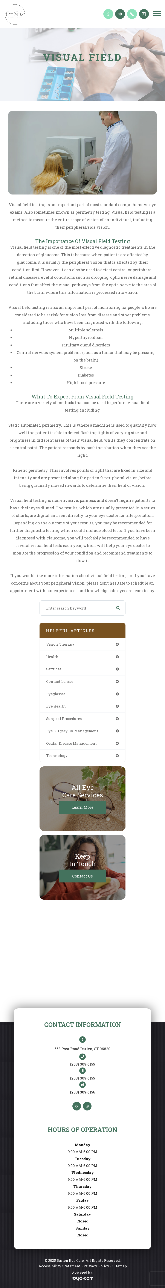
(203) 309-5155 (82, 1064)
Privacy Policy (96, 1266)
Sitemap (119, 1266)
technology (57, 755)
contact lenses (59, 681)
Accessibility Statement (59, 1266)
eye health (56, 706)
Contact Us (82, 876)
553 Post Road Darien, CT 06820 (82, 1048)
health (52, 656)
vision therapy (60, 644)
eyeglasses (55, 694)
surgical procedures (64, 718)
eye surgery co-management (72, 731)
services (53, 669)
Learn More (82, 807)
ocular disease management (71, 743)
